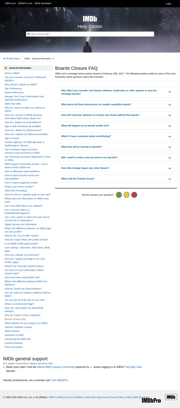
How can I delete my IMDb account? (23, 130)
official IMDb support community (56, 367)
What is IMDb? (12, 73)
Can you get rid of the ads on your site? (25, 300)
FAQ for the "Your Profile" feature (22, 235)
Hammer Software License (18, 327)
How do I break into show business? (23, 288)
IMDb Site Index (13, 103)
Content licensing (13, 343)
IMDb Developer (43, 3)
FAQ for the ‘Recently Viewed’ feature (24, 266)
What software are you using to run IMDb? (26, 323)
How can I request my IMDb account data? (27, 134)
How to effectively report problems (22, 171)
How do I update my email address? (23, 122)
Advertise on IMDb (14, 335)
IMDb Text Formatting (16, 190)
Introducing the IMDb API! (18, 339)
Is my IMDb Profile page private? (21, 243)
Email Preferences (14, 92)
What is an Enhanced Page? (19, 304)
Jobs (128, 397)
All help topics (11, 58)
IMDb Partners (12, 331)
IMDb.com (10, 3)
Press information (14, 347)
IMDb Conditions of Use (61, 397)
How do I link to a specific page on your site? (28, 194)
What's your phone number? (19, 186)
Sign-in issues (12, 138)
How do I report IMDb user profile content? (26, 239)
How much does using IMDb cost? (22, 277)
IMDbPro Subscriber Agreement (91, 397)
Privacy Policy (117, 397)
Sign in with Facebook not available (23, 126)
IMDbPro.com (25, 3)
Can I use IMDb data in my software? (24, 205)
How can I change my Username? (22, 255)
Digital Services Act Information (21, 224)
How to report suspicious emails (21, 182)
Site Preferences (13, 88)
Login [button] (170, 3)
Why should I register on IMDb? (21, 84)
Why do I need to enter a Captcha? (23, 315)
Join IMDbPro (60, 380)
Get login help (133, 367)
